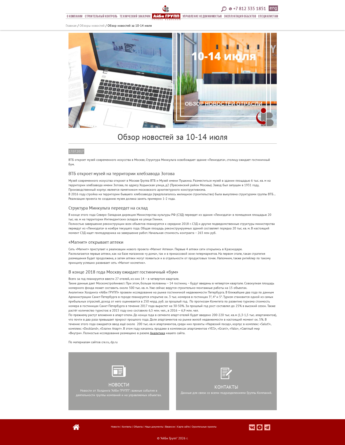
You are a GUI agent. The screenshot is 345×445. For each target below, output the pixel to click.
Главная (71, 26)
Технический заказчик (135, 16)
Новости (115, 426)
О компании (75, 16)
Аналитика (157, 333)
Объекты (138, 426)
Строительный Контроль (101, 16)
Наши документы (154, 426)
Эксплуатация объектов (240, 16)
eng (273, 8)
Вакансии (170, 426)
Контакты (126, 426)
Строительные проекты (204, 426)
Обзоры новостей (92, 26)
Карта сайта (183, 426)
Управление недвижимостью (202, 16)
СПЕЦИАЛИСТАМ (268, 16)
